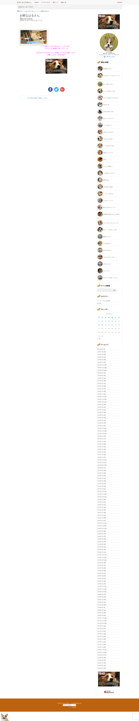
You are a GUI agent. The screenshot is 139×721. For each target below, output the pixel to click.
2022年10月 (100, 465)
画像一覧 (63, 2)
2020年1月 (100, 552)
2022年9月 (100, 468)
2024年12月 (100, 396)
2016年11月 (100, 652)
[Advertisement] (41, 118)
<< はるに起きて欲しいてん (37, 98)
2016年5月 (100, 668)
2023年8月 (100, 439)
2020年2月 (100, 549)
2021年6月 (100, 507)
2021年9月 (100, 499)
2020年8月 (100, 533)
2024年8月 (100, 407)
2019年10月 (100, 560)
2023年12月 (100, 428)
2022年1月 (100, 489)
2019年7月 (100, 568)
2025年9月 (100, 373)
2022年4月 (100, 481)
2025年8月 (100, 375)
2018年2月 (100, 613)
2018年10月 (100, 591)
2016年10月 (100, 655)
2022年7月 (100, 473)
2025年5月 (100, 383)
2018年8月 (100, 597)
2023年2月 (100, 454)
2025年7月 (100, 378)
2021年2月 (100, 518)
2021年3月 (100, 515)
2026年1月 (100, 362)
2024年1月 (100, 425)
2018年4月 (100, 607)
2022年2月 (100, 486)
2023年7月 (100, 441)
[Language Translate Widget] (69, 705)
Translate (72, 707)
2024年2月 (100, 423)
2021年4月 (100, 512)
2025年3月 (100, 388)
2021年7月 (100, 504)
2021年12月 (100, 491)
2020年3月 (100, 547)
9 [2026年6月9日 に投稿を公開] (102, 325)
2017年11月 (100, 620)
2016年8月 (100, 660)
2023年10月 (100, 433)
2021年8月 (100, 502)
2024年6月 (100, 412)
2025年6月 (100, 381)
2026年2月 (100, 359)
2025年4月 (100, 386)
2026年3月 (100, 357)
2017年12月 (100, 618)
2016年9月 (100, 657)
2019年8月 (100, 565)
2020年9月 (100, 531)
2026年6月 (100, 349)
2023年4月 (100, 449)
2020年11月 (100, 526)
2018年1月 (100, 615)
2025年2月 (100, 391)
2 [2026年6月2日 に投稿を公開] (102, 321)
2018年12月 (100, 586)
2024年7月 (100, 410)
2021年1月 (100, 520)
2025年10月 (100, 370)
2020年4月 (100, 544)
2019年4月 (100, 576)
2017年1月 (100, 647)
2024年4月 (100, 417)
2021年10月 (100, 497)
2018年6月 (100, 602)
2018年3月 (100, 610)
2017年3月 (100, 642)
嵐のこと (55, 2)
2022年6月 (100, 475)
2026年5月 (100, 352)
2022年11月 (100, 462)
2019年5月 (100, 573)
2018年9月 (100, 594)
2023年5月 (100, 446)
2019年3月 (100, 578)
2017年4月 (100, 639)
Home (36, 2)
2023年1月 (100, 457)
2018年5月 (100, 605)
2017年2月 (100, 644)
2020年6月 (100, 539)
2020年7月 (100, 536)
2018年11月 (100, 589)
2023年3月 (100, 452)
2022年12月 (100, 460)
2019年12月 (100, 555)
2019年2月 (100, 581)
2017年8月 (100, 628)
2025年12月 (100, 365)
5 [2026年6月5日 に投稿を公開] (112, 321)
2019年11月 (100, 557)
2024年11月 (100, 399)
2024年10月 (100, 402)
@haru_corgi (109, 56)
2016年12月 (100, 649)
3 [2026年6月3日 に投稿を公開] (105, 321)
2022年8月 (100, 470)
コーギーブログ (45, 2)
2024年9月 (100, 404)
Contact (119, 2)
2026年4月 (100, 354)
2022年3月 (100, 483)
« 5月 (98, 339)
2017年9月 (100, 626)
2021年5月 (100, 510)
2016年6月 (100, 665)
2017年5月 (100, 636)
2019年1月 (100, 584)
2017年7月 (100, 631)
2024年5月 (100, 415)
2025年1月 (100, 394)
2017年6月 (100, 634)
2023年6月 (100, 444)
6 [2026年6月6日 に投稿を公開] (115, 321)
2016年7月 (100, 663)
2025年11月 (100, 367)
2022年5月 (100, 478)
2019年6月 (100, 570)
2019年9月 (100, 562)
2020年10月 (100, 528)
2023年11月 (100, 431)
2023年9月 (100, 436)
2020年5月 (100, 541)
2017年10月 (100, 623)
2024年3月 (100, 420)
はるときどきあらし (24, 2)
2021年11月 (100, 494)
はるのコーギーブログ (25, 7)
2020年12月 (100, 523)
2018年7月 (100, 599)
